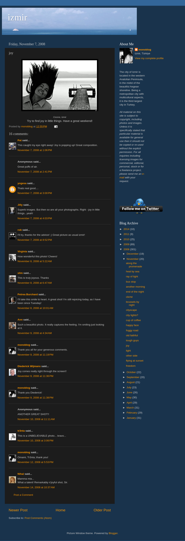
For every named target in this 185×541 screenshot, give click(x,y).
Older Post (102, 510)
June (130, 392)
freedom (131, 365)
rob (20, 229)
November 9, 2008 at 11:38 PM (35, 397)
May (129, 397)
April (130, 402)
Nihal (21, 473)
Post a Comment (23, 494)
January (132, 417)
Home (60, 510)
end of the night (135, 291)
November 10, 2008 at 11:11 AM (36, 419)
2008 (127, 249)
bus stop (131, 281)
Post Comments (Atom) (38, 518)
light (128, 350)
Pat (20, 140)
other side (131, 355)
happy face (132, 325)
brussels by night (132, 303)
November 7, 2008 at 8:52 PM (35, 239)
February (132, 412)
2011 (127, 234)
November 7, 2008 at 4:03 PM (35, 218)
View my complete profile (149, 58)
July (129, 387)
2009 (127, 244)
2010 (127, 239)
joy (127, 345)
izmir (17, 17)
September (133, 377)
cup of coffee (133, 320)
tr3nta (21, 430)
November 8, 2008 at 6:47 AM (35, 282)
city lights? (132, 315)
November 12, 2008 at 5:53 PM (35, 462)
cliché (129, 296)
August (131, 382)
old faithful (132, 335)
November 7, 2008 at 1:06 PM (35, 150)
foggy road (132, 330)
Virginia (22, 251)
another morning (135, 286)
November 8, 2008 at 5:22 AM (35, 261)
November (133, 258)
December (133, 253)
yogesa (22, 183)
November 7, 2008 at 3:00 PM (35, 193)
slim (20, 273)
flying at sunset (134, 360)
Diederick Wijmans (29, 366)
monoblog (24, 344)
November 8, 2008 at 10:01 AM (35, 308)
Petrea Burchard (28, 294)
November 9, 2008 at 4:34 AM (35, 333)
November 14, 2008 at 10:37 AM (36, 487)
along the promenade (134, 265)
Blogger (113, 533)
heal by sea (132, 271)
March (131, 407)
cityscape (131, 310)
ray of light (132, 276)
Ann (20, 319)
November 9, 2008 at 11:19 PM (35, 354)
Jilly (20, 204)
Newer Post (18, 510)
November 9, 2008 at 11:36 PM (35, 376)
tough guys (132, 340)
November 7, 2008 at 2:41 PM (35, 171)
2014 (127, 229)
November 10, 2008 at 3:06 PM (35, 440)
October (132, 372)
